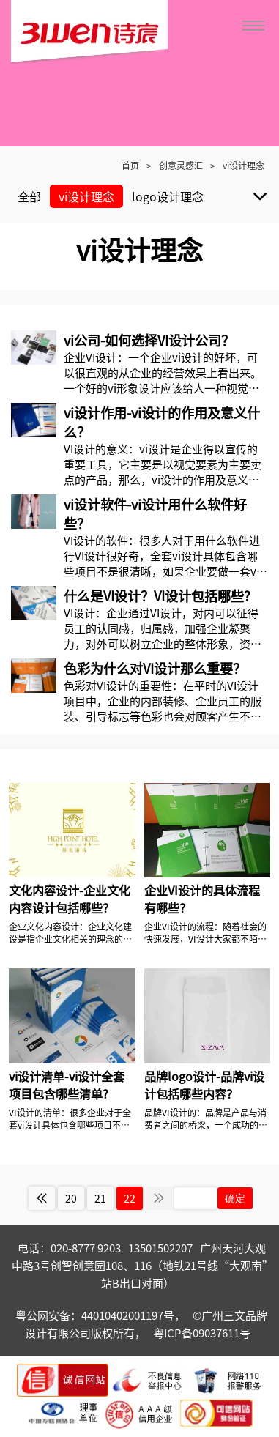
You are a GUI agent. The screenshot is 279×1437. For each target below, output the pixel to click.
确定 (235, 1198)
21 (100, 1198)
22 (129, 1198)
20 (71, 1198)
